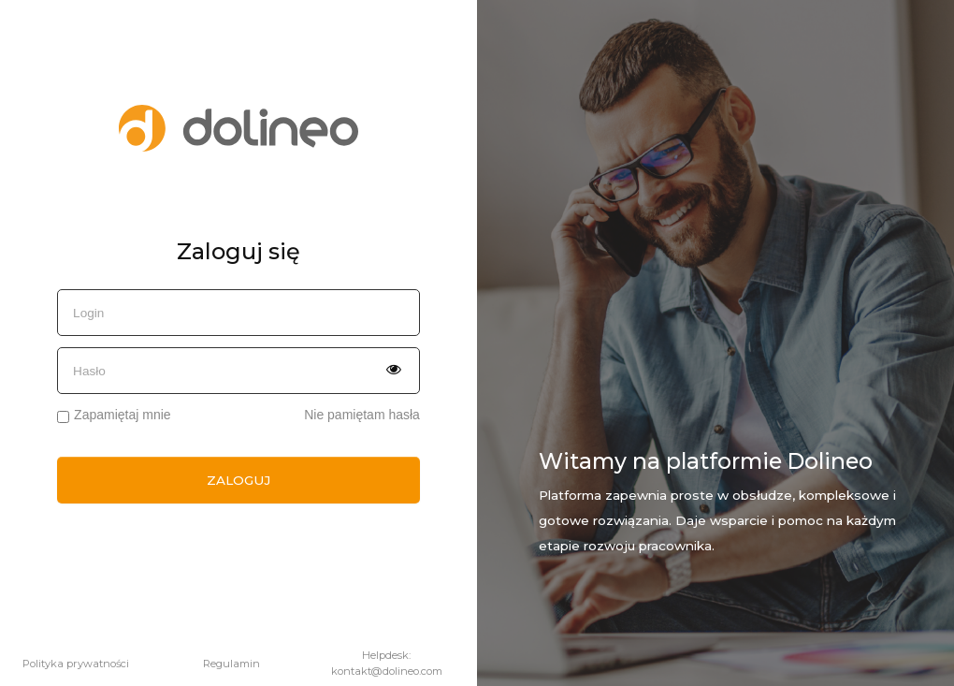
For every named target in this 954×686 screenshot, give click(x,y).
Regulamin (231, 663)
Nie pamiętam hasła (362, 415)
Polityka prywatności (75, 663)
